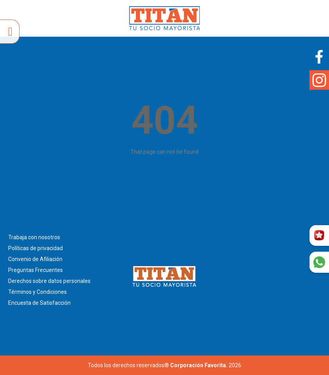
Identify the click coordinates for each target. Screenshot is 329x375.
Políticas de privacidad (35, 248)
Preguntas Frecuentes (35, 270)
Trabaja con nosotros (34, 237)
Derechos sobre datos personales (49, 281)
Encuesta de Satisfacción (39, 303)
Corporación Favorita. (199, 365)
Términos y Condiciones (37, 292)
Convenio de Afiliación (35, 259)
